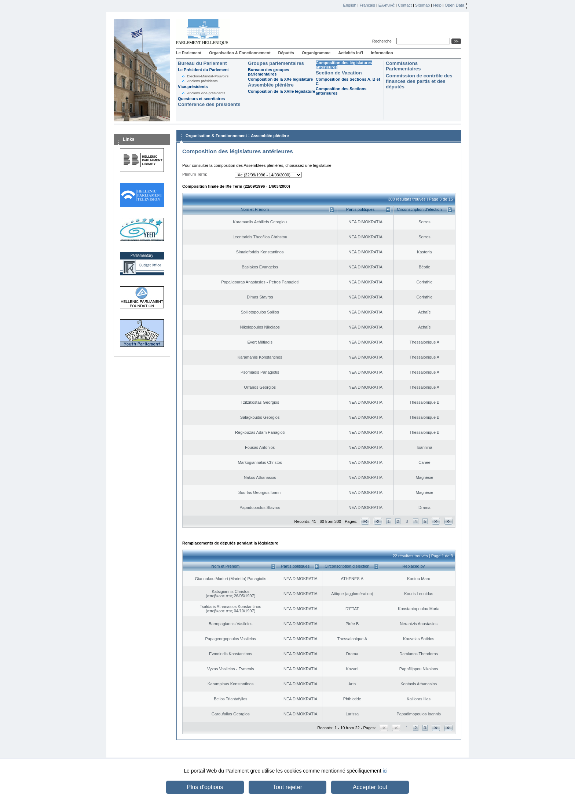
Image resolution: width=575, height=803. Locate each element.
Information (382, 53)
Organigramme (316, 53)
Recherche (383, 41)
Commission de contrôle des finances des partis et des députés (419, 81)
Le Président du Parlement (203, 69)
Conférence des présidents (209, 104)
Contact (405, 5)
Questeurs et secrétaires (201, 98)
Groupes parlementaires (276, 63)
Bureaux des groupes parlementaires (268, 71)
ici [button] (384, 771)
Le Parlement (188, 53)
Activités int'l (350, 53)
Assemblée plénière (271, 85)
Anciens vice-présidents (206, 93)
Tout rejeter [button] (287, 787)
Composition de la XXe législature (280, 79)
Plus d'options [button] (205, 787)
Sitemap (422, 5)
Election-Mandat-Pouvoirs (207, 76)
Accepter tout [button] (370, 787)
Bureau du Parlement (202, 63)
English (349, 5)
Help (437, 5)
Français (367, 5)
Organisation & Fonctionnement (239, 53)
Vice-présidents (193, 86)
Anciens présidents (202, 81)
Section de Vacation (339, 73)
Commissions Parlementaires (403, 66)
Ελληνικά (386, 5)
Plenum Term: (194, 174)
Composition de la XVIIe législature (281, 91)
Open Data (454, 5)
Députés (286, 53)
